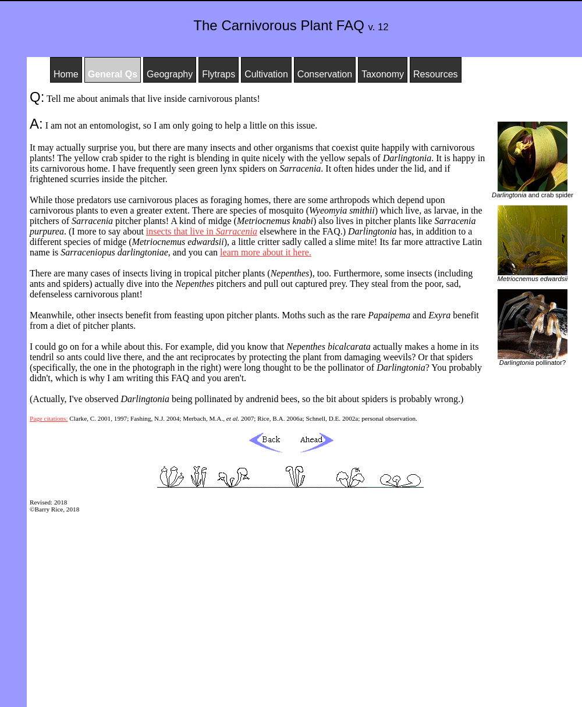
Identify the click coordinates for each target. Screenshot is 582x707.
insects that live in (201, 231)
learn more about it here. (265, 252)
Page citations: (49, 418)
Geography (170, 74)
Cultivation (266, 74)
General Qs (112, 74)
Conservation (324, 74)
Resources (435, 74)
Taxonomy (382, 74)
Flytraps (218, 74)
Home (66, 74)
